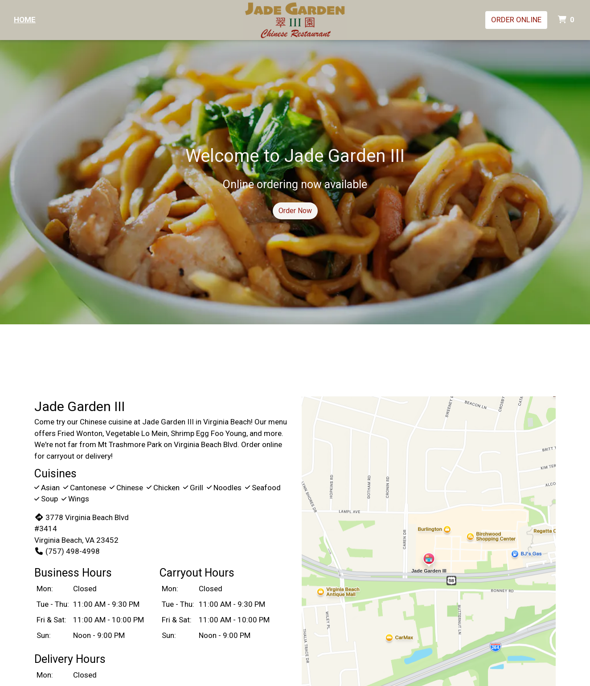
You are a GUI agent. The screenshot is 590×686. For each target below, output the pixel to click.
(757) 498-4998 (67, 551)
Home (25, 19)
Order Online (516, 19)
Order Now (295, 210)
